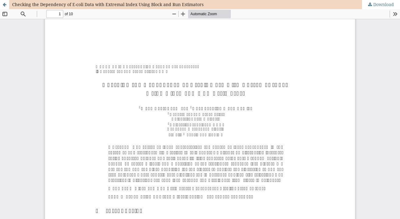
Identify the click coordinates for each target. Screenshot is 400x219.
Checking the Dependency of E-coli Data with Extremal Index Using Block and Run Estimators (107, 4)
